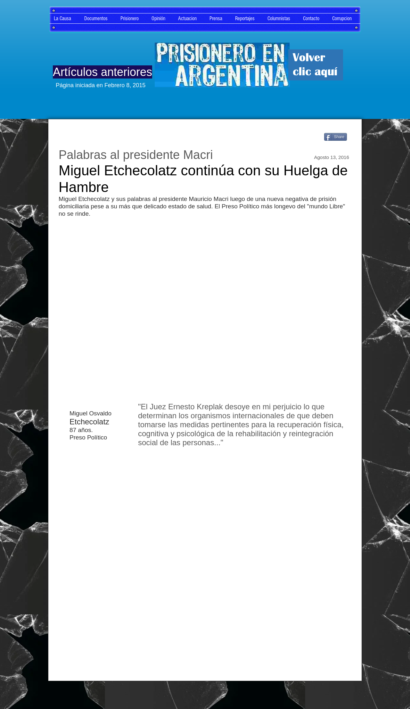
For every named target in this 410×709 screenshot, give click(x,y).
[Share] (335, 137)
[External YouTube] (205, 308)
